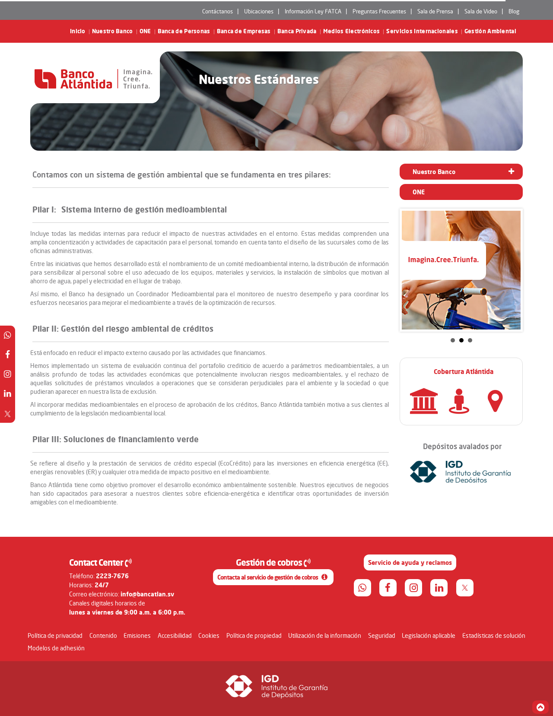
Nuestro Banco (112, 31)
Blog (514, 11)
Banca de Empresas (244, 31)
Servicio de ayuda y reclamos (410, 562)
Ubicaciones (258, 11)
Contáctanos (217, 11)
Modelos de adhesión (56, 648)
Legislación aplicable (428, 635)
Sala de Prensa (435, 11)
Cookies (208, 635)
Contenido (103, 635)
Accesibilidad (175, 635)
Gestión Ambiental (490, 31)
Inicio (78, 31)
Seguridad (381, 635)
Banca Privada (297, 31)
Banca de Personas (184, 31)
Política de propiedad (254, 635)
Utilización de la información (324, 635)
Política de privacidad (55, 635)
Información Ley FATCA (313, 11)
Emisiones (137, 635)
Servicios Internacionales (422, 31)
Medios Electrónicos (351, 31)
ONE (145, 31)
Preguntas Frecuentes (379, 11)
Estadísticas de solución (493, 635)
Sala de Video (480, 11)
